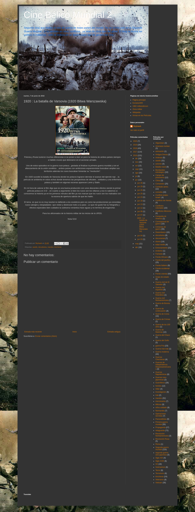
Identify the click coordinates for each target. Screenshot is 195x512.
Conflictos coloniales (160, 207)
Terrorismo (160, 473)
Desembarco (161, 232)
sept (137, 169)
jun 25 (140, 194)
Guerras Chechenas (160, 358)
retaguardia (160, 430)
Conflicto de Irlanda (163, 200)
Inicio (75, 332)
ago (137, 173)
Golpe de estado (162, 277)
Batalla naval (161, 167)
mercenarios (161, 401)
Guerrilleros (160, 383)
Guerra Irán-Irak (162, 349)
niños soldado (161, 407)
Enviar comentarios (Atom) (46, 336)
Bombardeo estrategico (160, 171)
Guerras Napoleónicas (161, 373)
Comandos (160, 184)
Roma (158, 444)
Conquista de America (161, 217)
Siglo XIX (159, 458)
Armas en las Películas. (142, 115)
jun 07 (140, 215)
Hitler (158, 389)
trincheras (57, 247)
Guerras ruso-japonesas (161, 378)
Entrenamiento (161, 248)
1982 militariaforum (140, 106)
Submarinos (160, 467)
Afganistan (160, 143)
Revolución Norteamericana (162, 435)
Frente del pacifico (163, 260)
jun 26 (140, 190)
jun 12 (140, 208)
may (137, 244)
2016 (135, 155)
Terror (158, 470)
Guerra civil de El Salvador (162, 283)
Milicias (158, 404)
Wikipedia (136, 112)
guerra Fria (160, 346)
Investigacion (161, 392)
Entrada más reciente (33, 332)
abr (136, 247)
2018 (135, 148)
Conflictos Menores (163, 211)
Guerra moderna (162, 352)
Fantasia (159, 254)
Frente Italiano (161, 265)
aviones (159, 164)
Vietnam (159, 483)
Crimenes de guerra (161, 228)
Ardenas (159, 158)
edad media (160, 245)
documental (160, 238)
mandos (50, 247)
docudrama (42, 247)
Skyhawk (137, 126)
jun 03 (140, 239)
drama (158, 241)
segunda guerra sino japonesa (162, 454)
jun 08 (140, 211)
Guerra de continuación (161, 310)
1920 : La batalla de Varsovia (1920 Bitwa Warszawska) (142, 224)
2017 (135, 152)
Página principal (139, 100)
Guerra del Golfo (162, 340)
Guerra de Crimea (163, 319)
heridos (158, 386)
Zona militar (137, 109)
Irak (157, 395)
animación (160, 151)
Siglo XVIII (160, 461)
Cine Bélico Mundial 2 (68, 15)
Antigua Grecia (162, 154)
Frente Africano (162, 257)
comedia (159, 192)
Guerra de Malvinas (160, 331)
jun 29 (140, 186)
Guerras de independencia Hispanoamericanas (163, 365)
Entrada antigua (113, 332)
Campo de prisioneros (160, 176)
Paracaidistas (161, 419)
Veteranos (160, 480)
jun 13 (140, 204)
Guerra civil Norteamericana (162, 299)
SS (157, 464)
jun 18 (140, 201)
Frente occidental (163, 268)
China (158, 180)
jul (136, 176)
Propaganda (160, 427)
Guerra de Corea (162, 314)
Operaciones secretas (161, 415)
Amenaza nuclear (163, 146)
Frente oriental (161, 274)
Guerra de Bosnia (163, 303)
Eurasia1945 (138, 103)
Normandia (160, 411)
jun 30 (140, 183)
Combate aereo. (162, 187)
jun (136, 180)
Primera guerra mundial (162, 423)
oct (136, 166)
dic (136, 158)
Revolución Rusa (162, 439)
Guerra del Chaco (163, 335)
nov (137, 162)
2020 (135, 141)
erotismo (159, 251)
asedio (35, 247)
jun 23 (140, 197)
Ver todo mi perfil (137, 130)
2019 (135, 145)
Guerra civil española (160, 288)
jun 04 (140, 236)
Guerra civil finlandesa (160, 294)
